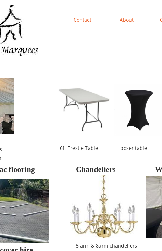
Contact (82, 19)
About (127, 19)
